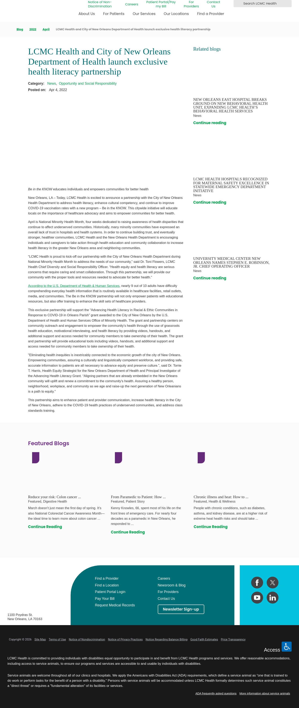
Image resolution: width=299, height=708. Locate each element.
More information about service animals (264, 693)
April (45, 29)
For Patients (113, 13)
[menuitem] (86, 15)
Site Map (40, 639)
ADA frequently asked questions (216, 693)
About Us (86, 13)
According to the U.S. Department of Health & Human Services (73, 286)
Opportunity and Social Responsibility (87, 83)
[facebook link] (257, 582)
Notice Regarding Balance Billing (166, 639)
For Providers (191, 4)
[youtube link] (257, 597)
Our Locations (176, 13)
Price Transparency (233, 639)
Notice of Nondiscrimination (87, 639)
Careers (131, 4)
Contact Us (213, 4)
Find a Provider (210, 13)
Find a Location (107, 585)
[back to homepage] (8, 29)
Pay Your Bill (104, 599)
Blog (20, 29)
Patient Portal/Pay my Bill (161, 4)
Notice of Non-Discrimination (100, 4)
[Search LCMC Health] (237, 3)
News (51, 83)
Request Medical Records (115, 605)
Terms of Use (57, 639)
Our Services (144, 13)
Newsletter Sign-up (181, 609)
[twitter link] (272, 582)
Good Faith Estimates (204, 639)
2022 (32, 29)
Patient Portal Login (110, 592)
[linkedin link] (272, 597)
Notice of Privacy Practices (125, 639)
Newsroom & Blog (172, 585)
